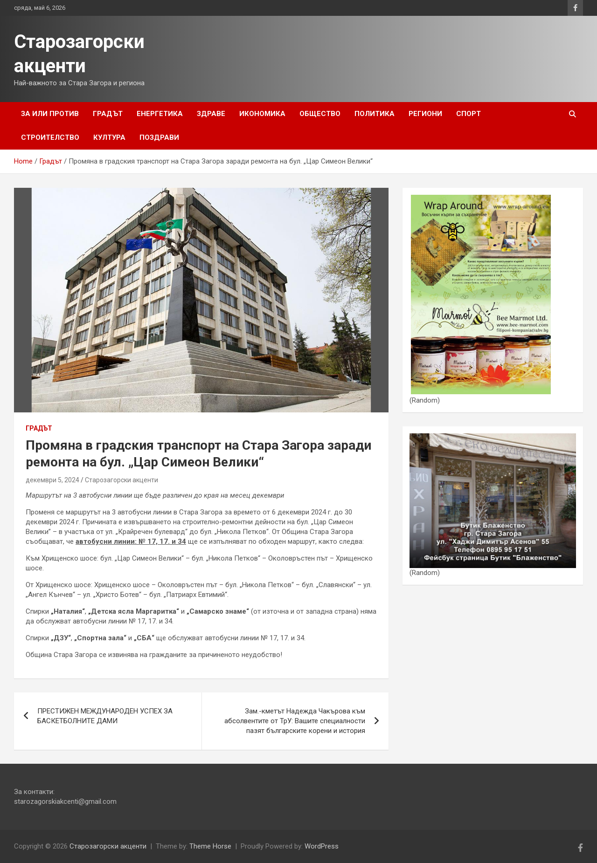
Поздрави (159, 137)
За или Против (50, 114)
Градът (108, 114)
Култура (109, 137)
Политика (374, 114)
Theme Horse (210, 846)
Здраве (211, 114)
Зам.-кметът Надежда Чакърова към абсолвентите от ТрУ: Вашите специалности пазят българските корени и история (294, 721)
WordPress (322, 846)
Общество (319, 114)
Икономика (262, 114)
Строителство (50, 137)
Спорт (468, 114)
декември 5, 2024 (52, 480)
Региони (425, 114)
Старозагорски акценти (121, 480)
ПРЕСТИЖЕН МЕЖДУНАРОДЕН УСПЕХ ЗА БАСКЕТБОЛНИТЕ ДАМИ (105, 716)
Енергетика (160, 114)
